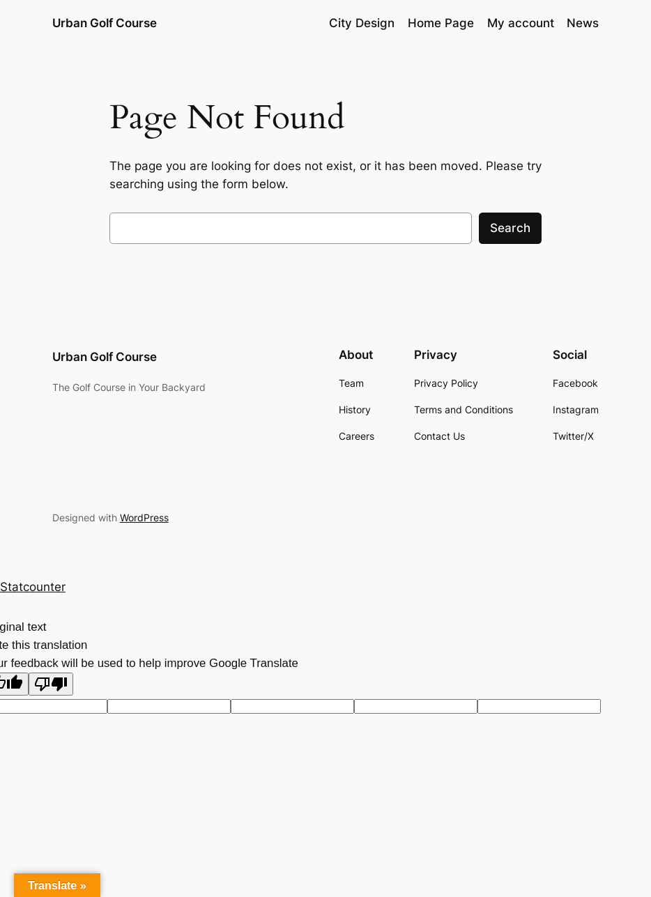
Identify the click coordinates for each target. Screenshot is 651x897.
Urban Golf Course (104, 22)
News (583, 23)
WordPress (144, 517)
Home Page (441, 23)
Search (510, 228)
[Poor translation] (51, 684)
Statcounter (33, 587)
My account (520, 23)
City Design (362, 23)
